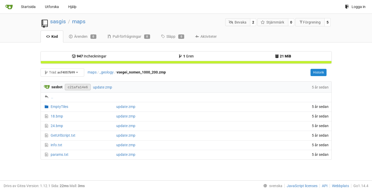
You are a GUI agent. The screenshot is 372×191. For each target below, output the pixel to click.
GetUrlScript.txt (63, 135)
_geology (106, 72)
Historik (318, 72)
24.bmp (57, 126)
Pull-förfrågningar (128, 36)
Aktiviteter (206, 36)
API (325, 186)
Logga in (355, 7)
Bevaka (237, 22)
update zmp (102, 87)
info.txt (56, 145)
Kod (52, 36)
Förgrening (310, 22)
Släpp (172, 36)
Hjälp (72, 7)
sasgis (58, 21)
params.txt (59, 154)
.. (52, 97)
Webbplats (340, 186)
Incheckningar (89, 56)
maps (79, 21)
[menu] (271, 186)
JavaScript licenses (302, 186)
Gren (186, 56)
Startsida (28, 7)
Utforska (52, 7)
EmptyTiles (59, 107)
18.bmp (57, 116)
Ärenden (82, 36)
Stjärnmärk (272, 22)
